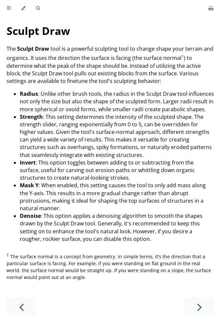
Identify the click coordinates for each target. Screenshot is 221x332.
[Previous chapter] (21, 306)
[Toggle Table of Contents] (9, 8)
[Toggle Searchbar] (38, 8)
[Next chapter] (199, 306)
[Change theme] (23, 8)
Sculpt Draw (38, 31)
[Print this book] (211, 8)
